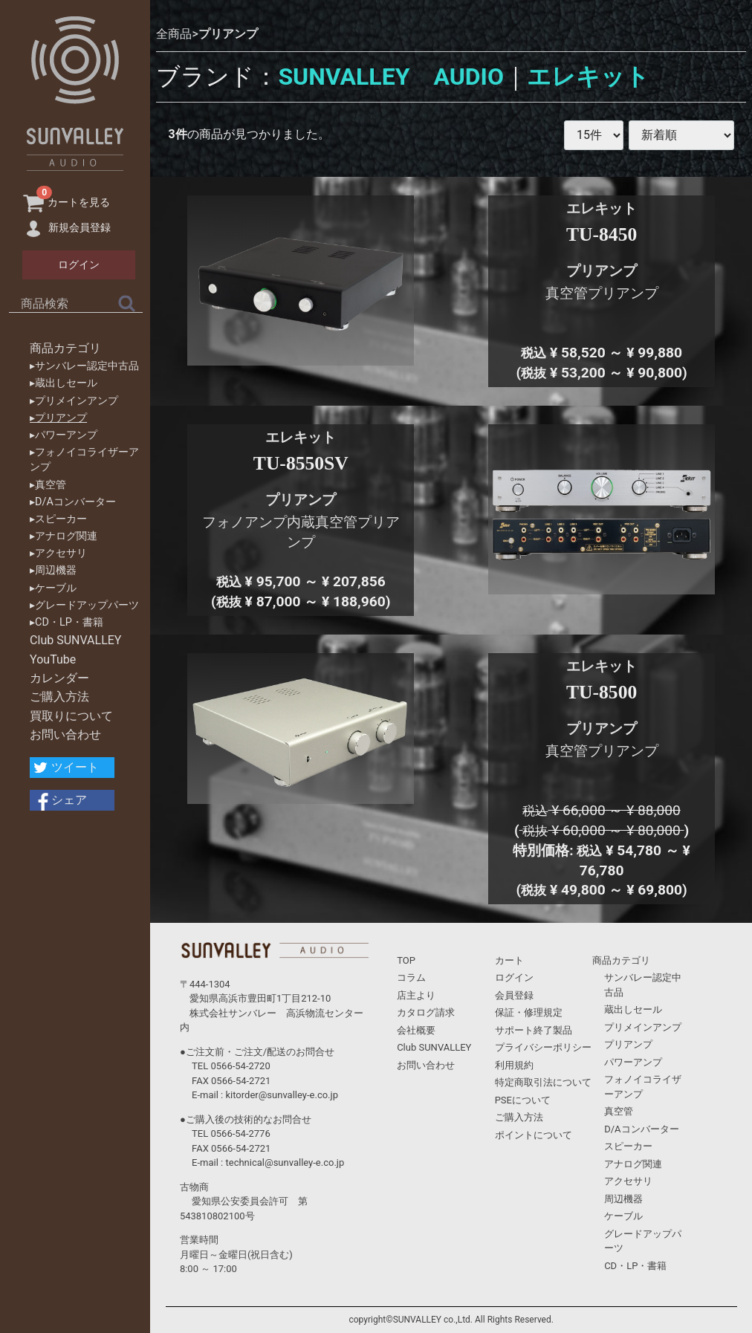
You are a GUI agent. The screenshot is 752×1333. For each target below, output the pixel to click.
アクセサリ (628, 1181)
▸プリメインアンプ (74, 401)
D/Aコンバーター (641, 1129)
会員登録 (514, 995)
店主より (416, 995)
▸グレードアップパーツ (84, 605)
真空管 (618, 1111)
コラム (411, 977)
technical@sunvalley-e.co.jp (284, 1162)
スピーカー (628, 1146)
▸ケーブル (53, 588)
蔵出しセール (633, 1009)
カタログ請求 (426, 1012)
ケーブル (623, 1216)
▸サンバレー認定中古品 (84, 366)
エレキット (588, 76)
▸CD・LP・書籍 (66, 622)
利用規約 (514, 1065)
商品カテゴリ (65, 348)
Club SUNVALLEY (75, 640)
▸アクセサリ (58, 553)
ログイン (514, 977)
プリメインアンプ (642, 1027)
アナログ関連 (633, 1164)
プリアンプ (228, 34)
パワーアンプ (633, 1062)
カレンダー (59, 678)
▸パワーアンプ (63, 435)
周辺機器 (623, 1198)
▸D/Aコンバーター (73, 502)
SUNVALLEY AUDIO (391, 76)
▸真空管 (48, 485)
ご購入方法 (59, 697)
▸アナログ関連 (63, 536)
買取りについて (71, 716)
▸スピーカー (58, 519)
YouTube (53, 659)
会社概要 (416, 1030)
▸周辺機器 (53, 570)
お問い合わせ (65, 734)
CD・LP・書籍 (635, 1265)
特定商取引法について (543, 1082)
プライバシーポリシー (543, 1047)
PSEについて (523, 1100)
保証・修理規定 (529, 1012)
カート (509, 960)
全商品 (174, 34)
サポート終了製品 (533, 1030)
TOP (406, 960)
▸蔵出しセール (63, 383)
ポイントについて (533, 1135)
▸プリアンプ (58, 418)
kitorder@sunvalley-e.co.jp (281, 1094)
